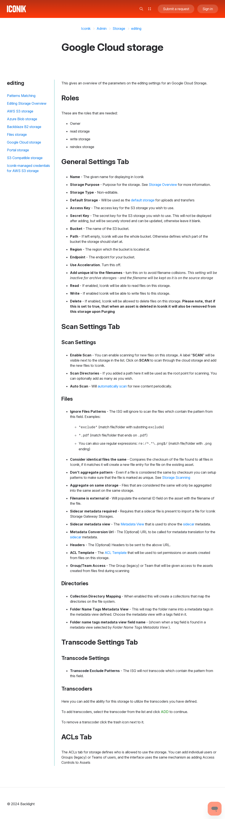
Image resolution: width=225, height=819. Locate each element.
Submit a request (176, 9)
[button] (141, 9)
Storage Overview (163, 184)
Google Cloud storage (24, 142)
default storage (143, 200)
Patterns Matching (21, 95)
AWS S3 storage (20, 111)
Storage (119, 28)
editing (136, 28)
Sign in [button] (208, 9)
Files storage (17, 134)
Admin (102, 28)
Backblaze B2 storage (24, 127)
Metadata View (132, 523)
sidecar (188, 523)
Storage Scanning (176, 476)
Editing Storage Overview (26, 103)
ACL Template (116, 551)
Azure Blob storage (22, 119)
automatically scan (112, 386)
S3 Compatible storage (25, 158)
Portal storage (18, 150)
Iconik (86, 28)
